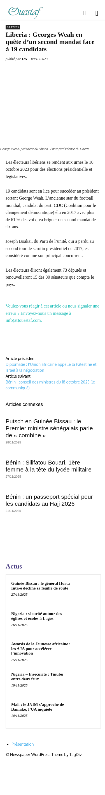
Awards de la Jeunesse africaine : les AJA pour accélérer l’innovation (41, 648)
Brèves (13, 27)
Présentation (22, 744)
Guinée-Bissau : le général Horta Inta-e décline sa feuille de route (40, 585)
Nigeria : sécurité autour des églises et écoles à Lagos (36, 616)
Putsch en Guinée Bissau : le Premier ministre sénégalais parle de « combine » (49, 428)
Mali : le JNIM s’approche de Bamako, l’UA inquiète (37, 706)
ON (24, 59)
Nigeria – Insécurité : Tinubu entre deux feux (37, 676)
